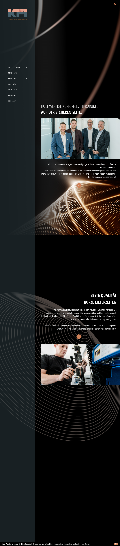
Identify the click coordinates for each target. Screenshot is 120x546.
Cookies (21, 544)
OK (116, 544)
